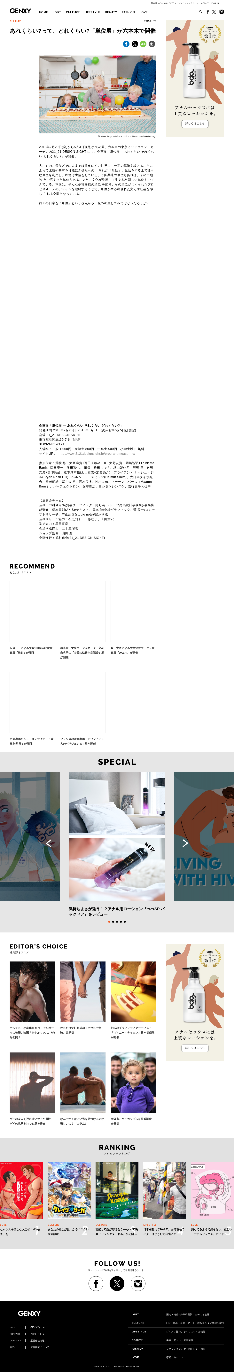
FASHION (128, 12)
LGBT (57, 12)
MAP (76, 439)
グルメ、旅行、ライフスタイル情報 (169, 1331)
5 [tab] (125, 922)
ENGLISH (216, 3)
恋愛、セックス (157, 1357)
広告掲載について (29, 1347)
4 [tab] (121, 922)
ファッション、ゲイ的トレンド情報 (169, 1348)
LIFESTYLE (92, 12)
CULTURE (73, 12)
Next (185, 843)
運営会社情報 (27, 1340)
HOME (43, 12)
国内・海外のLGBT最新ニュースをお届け (172, 1314)
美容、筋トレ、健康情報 (162, 1340)
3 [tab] (117, 922)
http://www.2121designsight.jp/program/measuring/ (97, 453)
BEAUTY (111, 12)
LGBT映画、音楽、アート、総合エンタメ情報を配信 (178, 1323)
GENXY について (29, 1327)
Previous (48, 843)
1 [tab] (109, 922)
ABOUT (205, 3)
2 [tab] (113, 922)
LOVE (143, 12)
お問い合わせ (27, 1334)
